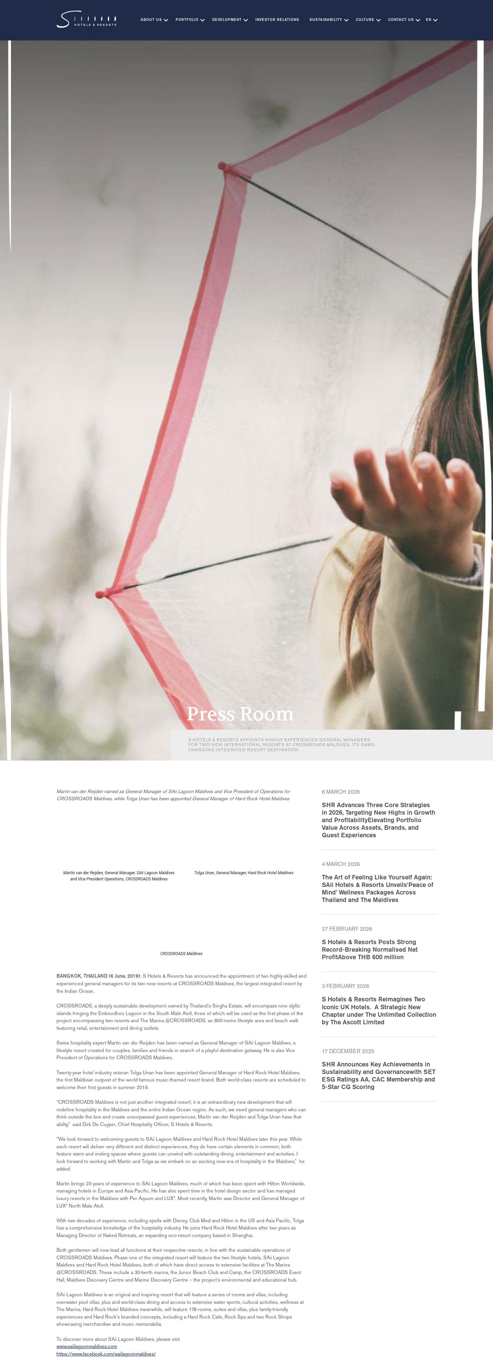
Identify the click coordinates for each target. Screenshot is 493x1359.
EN (428, 20)
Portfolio (187, 20)
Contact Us (401, 20)
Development (227, 20)
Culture (365, 20)
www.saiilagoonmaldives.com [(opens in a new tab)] (86, 1346)
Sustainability (325, 20)
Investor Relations (277, 20)
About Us (151, 20)
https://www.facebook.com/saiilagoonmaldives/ (106, 1354)
